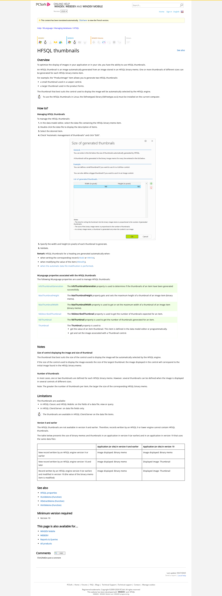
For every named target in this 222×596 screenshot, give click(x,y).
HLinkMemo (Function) (50, 497)
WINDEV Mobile (47, 531)
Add (59, 553)
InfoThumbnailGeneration (51, 286)
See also (181, 50)
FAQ (91, 585)
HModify (81, 261)
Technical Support (109, 585)
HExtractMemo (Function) (52, 501)
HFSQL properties (48, 492)
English (176, 11)
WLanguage (48, 28)
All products (46, 543)
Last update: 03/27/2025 (176, 573)
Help (39, 28)
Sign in (169, 11)
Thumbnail (44, 325)
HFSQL (76, 28)
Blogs (97, 585)
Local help (182, 575)
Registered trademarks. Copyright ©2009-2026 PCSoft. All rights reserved (111, 589)
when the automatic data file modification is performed (66, 266)
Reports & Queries (49, 539)
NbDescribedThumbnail (50, 314)
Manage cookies (148, 585)
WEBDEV (44, 535)
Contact (137, 585)
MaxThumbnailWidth (48, 304)
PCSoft (69, 585)
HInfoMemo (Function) (50, 505)
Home (161, 11)
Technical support (125, 585)
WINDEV (117, 594)
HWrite (90, 257)
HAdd (81, 257)
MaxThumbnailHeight (49, 295)
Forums (84, 585)
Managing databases (63, 28)
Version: (57, 11)
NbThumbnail (45, 319)
